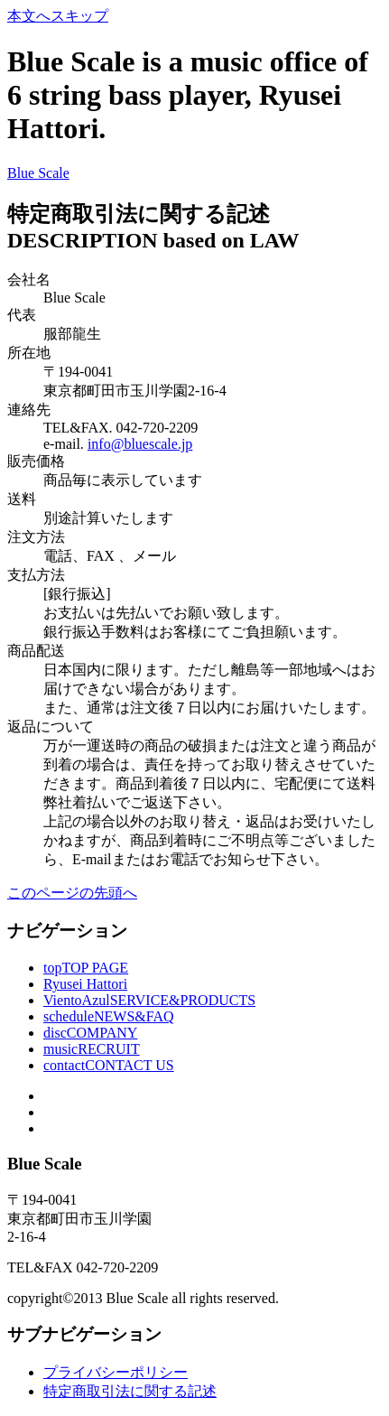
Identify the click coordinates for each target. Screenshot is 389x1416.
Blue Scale (38, 173)
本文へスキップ (57, 15)
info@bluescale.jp (140, 444)
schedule (108, 1016)
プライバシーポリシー (115, 1372)
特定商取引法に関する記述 (130, 1391)
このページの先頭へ (72, 892)
